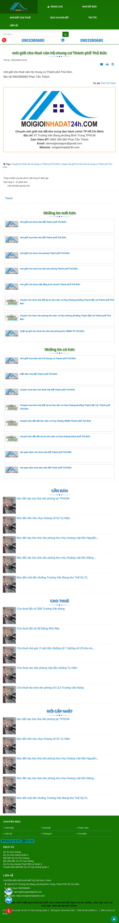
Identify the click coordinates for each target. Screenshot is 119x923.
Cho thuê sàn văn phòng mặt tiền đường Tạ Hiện (47, 667)
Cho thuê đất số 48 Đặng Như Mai (38, 628)
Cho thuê (59, 601)
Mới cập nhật (59, 711)
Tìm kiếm (82, 833)
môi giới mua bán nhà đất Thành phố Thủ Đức (35, 239)
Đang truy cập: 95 (11, 841)
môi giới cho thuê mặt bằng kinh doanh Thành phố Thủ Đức (42, 286)
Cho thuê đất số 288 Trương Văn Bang (41, 608)
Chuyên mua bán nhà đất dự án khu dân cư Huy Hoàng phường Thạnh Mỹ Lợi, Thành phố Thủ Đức (57, 407)
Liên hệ (14, 25)
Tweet (8, 198)
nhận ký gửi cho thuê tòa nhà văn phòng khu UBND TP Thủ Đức (45, 333)
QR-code (27, 841)
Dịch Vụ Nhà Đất (59, 17)
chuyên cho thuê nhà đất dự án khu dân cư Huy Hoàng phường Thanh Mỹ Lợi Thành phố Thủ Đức (59, 302)
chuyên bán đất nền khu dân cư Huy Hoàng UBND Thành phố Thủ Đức (48, 423)
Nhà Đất (46, 828)
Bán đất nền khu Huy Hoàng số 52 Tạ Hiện (43, 518)
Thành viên (83, 828)
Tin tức (92, 17)
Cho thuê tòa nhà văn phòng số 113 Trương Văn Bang (50, 687)
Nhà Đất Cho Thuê (20, 17)
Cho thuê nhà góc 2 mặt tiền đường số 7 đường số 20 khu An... (56, 648)
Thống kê (47, 833)
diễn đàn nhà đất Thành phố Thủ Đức (31, 376)
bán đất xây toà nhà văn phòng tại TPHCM (43, 498)
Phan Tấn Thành (108, 83)
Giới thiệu (9, 828)
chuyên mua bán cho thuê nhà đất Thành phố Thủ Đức (40, 391)
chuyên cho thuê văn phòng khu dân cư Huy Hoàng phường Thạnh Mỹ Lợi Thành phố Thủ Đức (58, 317)
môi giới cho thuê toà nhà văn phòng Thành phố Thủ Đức (41, 270)
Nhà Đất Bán (89, 6)
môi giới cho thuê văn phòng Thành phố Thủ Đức (37, 255)
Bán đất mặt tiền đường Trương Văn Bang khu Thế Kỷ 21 (52, 577)
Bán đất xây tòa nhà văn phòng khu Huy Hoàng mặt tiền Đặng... (56, 557)
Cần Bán (59, 491)
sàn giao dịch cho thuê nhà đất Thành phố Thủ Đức (38, 454)
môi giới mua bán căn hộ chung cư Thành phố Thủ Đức (40, 360)
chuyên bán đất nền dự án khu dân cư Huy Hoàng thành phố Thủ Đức (47, 438)
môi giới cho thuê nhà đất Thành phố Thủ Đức (35, 224)
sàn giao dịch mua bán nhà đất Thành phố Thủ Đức (38, 469)
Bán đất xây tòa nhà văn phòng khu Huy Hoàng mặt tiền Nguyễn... (58, 537)
